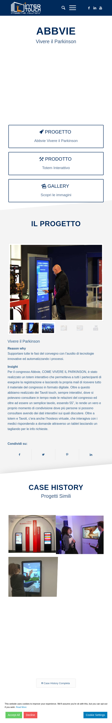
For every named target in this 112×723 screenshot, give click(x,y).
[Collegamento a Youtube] (101, 8)
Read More (21, 707)
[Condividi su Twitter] (46, 454)
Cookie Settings (95, 715)
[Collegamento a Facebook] (89, 8)
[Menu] (70, 8)
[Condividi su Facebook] (22, 454)
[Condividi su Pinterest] (70, 454)
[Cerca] (61, 8)
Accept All (14, 715)
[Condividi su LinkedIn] (94, 454)
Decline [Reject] (30, 715)
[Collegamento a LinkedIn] (95, 8)
